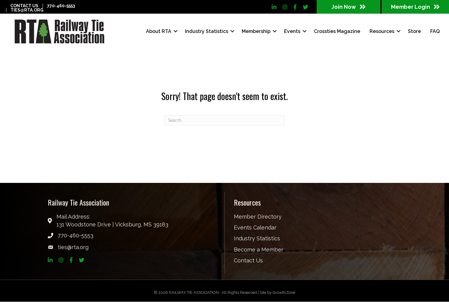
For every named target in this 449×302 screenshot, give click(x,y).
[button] (348, 6)
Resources (380, 31)
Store (413, 31)
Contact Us (24, 6)
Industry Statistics (205, 31)
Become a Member (258, 250)
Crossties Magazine (336, 31)
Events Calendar (255, 228)
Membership (255, 31)
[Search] (224, 121)
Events (291, 31)
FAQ (433, 31)
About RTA (157, 31)
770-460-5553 (61, 6)
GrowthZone (284, 293)
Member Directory (258, 217)
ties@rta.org (27, 10)
